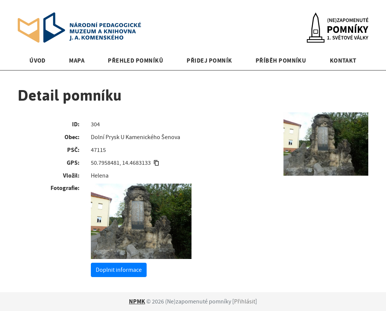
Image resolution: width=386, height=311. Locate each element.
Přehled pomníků (135, 60)
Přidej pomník (209, 60)
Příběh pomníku (281, 60)
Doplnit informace (119, 270)
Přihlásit (244, 301)
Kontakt (343, 60)
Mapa (76, 60)
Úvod (37, 60)
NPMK (137, 301)
